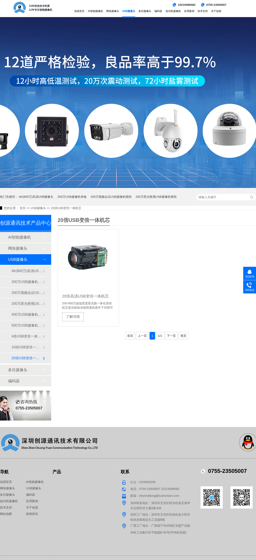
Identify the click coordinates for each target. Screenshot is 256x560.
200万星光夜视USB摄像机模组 (155, 196)
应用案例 (189, 11)
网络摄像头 (112, 11)
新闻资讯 (32, 514)
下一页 (171, 335)
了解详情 (73, 316)
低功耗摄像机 (173, 11)
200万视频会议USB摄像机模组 (110, 196)
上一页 (142, 335)
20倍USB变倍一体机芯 (66, 208)
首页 (23, 208)
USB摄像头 (128, 11)
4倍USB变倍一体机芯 (27, 336)
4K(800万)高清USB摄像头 (36, 196)
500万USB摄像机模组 (27, 325)
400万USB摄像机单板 (27, 314)
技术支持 (203, 11)
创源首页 (79, 11)
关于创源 (216, 11)
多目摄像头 (144, 11)
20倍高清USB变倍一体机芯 (85, 296)
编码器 (158, 11)
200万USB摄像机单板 (71, 196)
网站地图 (6, 514)
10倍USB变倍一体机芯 (27, 347)
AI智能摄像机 (95, 11)
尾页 (183, 335)
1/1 (160, 335)
